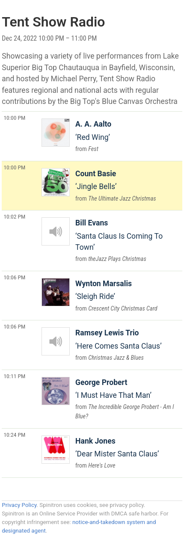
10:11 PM (14, 376)
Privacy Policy (19, 505)
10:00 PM (14, 117)
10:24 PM (14, 434)
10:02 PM (14, 216)
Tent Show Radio (53, 22)
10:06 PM (14, 277)
